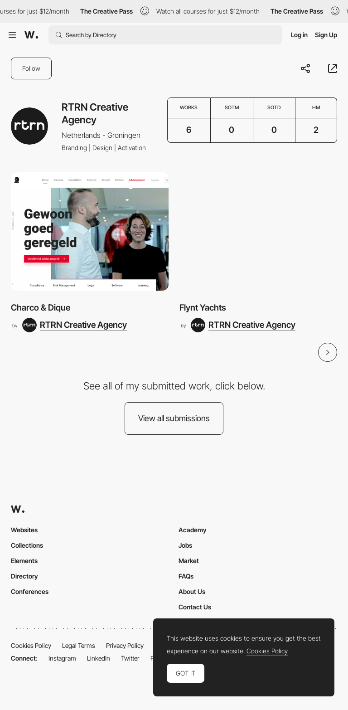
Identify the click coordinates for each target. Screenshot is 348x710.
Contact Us (195, 607)
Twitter (130, 658)
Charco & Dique (40, 307)
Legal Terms (78, 645)
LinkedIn (98, 658)
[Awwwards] (31, 35)
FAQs (186, 576)
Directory (24, 576)
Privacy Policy (125, 645)
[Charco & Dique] (90, 231)
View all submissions (174, 418)
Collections (27, 545)
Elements (24, 560)
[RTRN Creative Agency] (74, 325)
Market (189, 560)
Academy (193, 530)
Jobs (185, 545)
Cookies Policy (31, 645)
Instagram (62, 658)
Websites (24, 530)
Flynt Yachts (202, 307)
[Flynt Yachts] (258, 231)
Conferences (29, 591)
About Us (192, 591)
